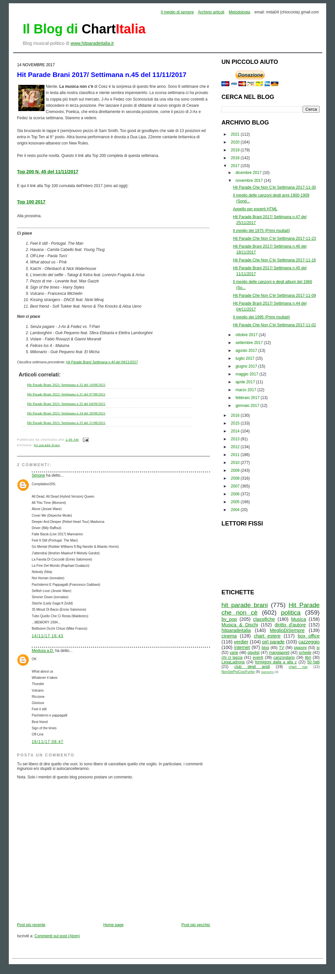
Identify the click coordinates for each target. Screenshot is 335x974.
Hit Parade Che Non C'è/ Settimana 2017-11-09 (274, 295)
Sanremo (267, 672)
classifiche (264, 619)
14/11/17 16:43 (47, 636)
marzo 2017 (246, 390)
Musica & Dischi (239, 624)
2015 (236, 423)
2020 (236, 142)
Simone (38, 475)
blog (265, 647)
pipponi (300, 647)
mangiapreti (279, 652)
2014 (236, 431)
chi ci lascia (231, 657)
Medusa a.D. (43, 650)
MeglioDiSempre (287, 630)
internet (242, 647)
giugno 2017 (247, 366)
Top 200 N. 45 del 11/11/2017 (47, 171)
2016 (236, 415)
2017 (236, 165)
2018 (236, 158)
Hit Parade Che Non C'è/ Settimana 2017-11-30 (274, 187)
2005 (236, 502)
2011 (236, 454)
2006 (236, 494)
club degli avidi (252, 666)
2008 (236, 478)
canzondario (284, 657)
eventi (258, 657)
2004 (236, 509)
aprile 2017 (246, 382)
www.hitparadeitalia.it (92, 43)
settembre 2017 (250, 342)
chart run (298, 667)
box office (309, 636)
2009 (236, 470)
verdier (241, 641)
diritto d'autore (290, 624)
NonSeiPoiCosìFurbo (238, 672)
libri (308, 657)
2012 (236, 447)
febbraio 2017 (248, 397)
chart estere (267, 636)
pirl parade (273, 641)
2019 (236, 150)
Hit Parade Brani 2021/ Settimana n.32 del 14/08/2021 (66, 385)
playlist (254, 652)
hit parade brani (47, 445)
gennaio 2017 (248, 405)
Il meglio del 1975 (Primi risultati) (261, 230)
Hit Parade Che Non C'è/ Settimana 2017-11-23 (274, 238)
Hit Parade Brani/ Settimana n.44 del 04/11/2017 (102, 362)
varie (234, 652)
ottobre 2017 (247, 335)
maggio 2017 (247, 374)
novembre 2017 (250, 180)
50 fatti (313, 662)
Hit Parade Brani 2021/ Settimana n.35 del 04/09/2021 (66, 404)
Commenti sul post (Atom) (57, 936)
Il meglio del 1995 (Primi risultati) (261, 317)
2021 (236, 134)
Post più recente (31, 925)
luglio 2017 (246, 358)
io (318, 647)
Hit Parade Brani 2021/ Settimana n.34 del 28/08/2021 (66, 413)
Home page (113, 925)
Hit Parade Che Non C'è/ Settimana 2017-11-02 (274, 325)
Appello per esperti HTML (255, 209)
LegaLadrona (233, 662)
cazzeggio (309, 641)
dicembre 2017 (249, 172)
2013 (236, 439)
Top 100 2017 (31, 201)
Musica (298, 619)
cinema (229, 636)
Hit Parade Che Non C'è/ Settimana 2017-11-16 (274, 260)
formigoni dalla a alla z (276, 662)
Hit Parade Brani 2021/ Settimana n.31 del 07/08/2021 (66, 394)
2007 (236, 486)
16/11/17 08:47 (47, 741)
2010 (236, 462)
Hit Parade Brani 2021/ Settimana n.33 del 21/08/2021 (66, 423)
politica (291, 612)
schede (305, 652)
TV (281, 647)
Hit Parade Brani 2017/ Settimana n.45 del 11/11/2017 (101, 74)
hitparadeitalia (236, 630)
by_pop (229, 619)
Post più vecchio (196, 925)
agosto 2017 (247, 350)
